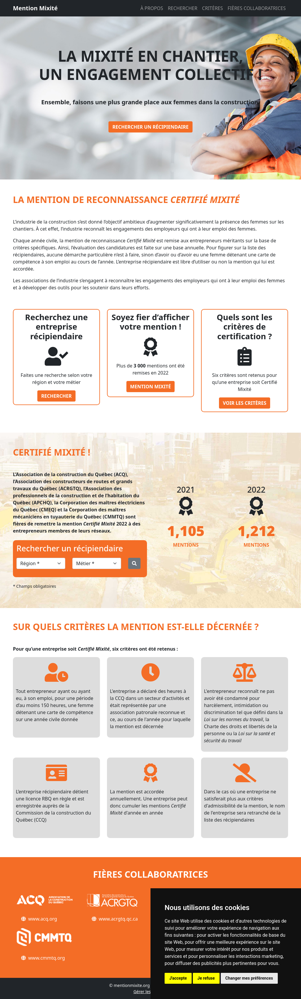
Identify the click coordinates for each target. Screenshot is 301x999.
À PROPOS (151, 8)
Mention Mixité (35, 8)
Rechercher (56, 396)
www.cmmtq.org (46, 958)
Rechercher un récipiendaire (150, 127)
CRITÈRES (212, 8)
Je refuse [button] (206, 978)
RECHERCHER (182, 8)
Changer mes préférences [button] (249, 978)
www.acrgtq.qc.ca (118, 919)
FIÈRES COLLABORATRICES (257, 8)
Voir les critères (244, 403)
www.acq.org (42, 919)
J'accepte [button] (178, 978)
